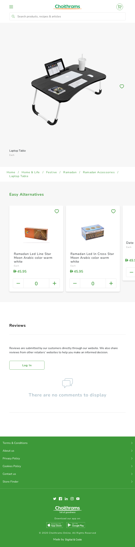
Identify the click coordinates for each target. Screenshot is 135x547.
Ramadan (69, 172)
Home (11, 172)
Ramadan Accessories (99, 172)
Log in (27, 365)
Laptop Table (18, 176)
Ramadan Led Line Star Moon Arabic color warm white (33, 257)
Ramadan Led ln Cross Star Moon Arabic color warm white (92, 257)
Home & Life (31, 172)
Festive (51, 172)
